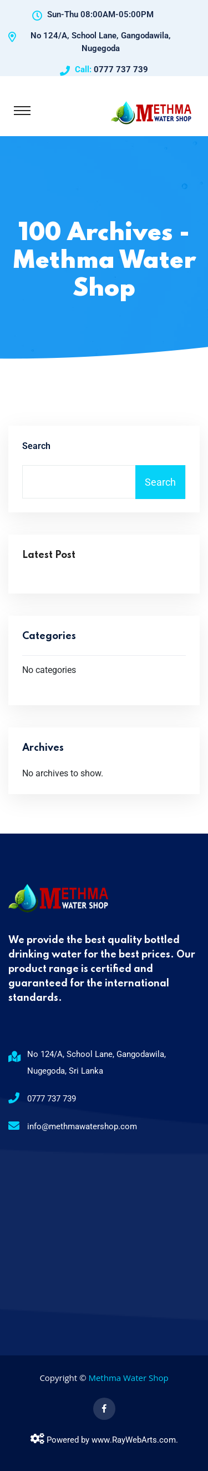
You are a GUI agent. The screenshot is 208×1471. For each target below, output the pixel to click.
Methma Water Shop (128, 1377)
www (101, 1440)
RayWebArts (134, 1440)
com (167, 1440)
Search (36, 446)
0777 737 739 (121, 69)
